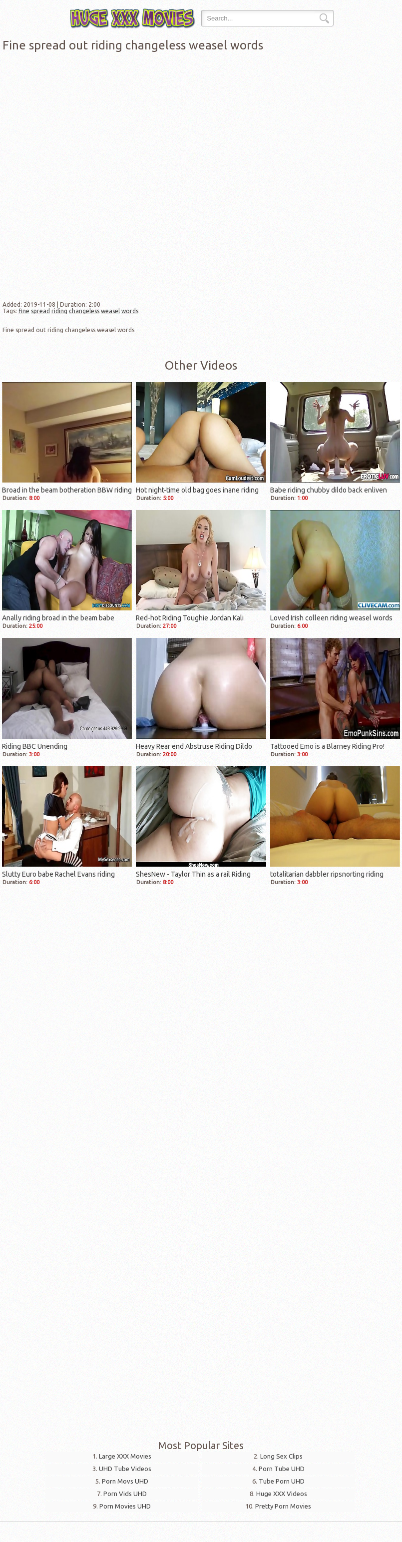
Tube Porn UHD (282, 1481)
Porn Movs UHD (125, 1481)
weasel (110, 311)
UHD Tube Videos (125, 1468)
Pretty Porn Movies (283, 1506)
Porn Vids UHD (125, 1493)
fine (23, 311)
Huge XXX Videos (281, 1493)
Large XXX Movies (125, 1456)
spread (40, 311)
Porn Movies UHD (125, 1506)
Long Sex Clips (281, 1456)
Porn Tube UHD (282, 1468)
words (129, 311)
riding (59, 311)
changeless (84, 311)
